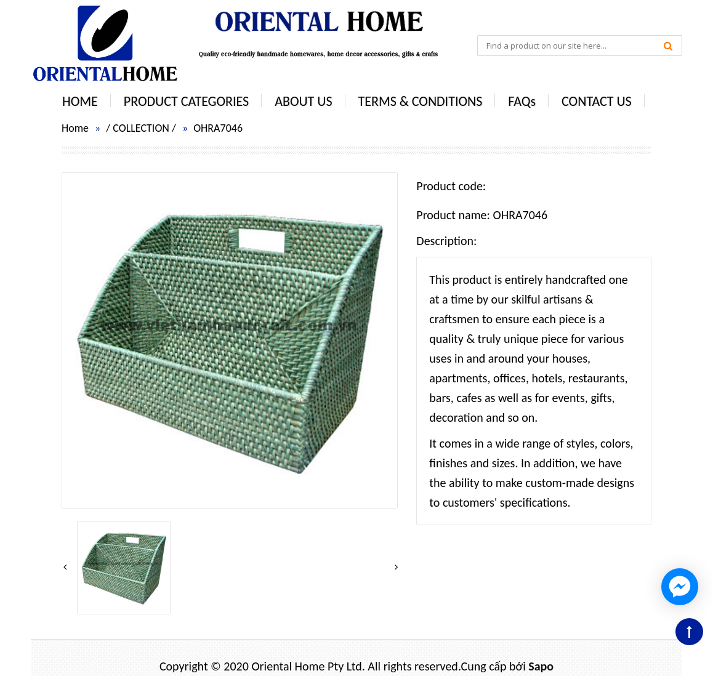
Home (75, 128)
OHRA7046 (218, 128)
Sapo (541, 666)
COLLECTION (141, 128)
